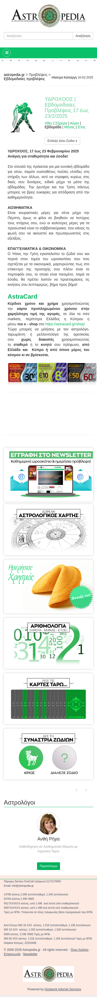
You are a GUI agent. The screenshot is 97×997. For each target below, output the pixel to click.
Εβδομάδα (53, 127)
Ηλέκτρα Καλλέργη (64, 77)
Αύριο (74, 123)
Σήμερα (61, 123)
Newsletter (30, 954)
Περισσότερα (48, 866)
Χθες (48, 123)
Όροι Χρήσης (80, 950)
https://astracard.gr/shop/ (65, 324)
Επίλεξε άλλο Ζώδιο (62, 141)
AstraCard (22, 296)
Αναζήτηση (83, 36)
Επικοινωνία (12, 954)
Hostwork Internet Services (62, 989)
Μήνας (69, 127)
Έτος (82, 127)
